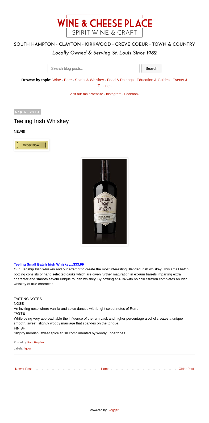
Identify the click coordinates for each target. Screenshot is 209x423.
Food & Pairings (120, 80)
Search (151, 68)
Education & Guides (153, 80)
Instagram (114, 94)
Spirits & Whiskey (89, 80)
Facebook (131, 94)
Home (105, 369)
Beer (68, 80)
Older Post (186, 369)
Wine (56, 80)
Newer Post (23, 369)
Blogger (112, 410)
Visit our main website (86, 94)
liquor (27, 348)
